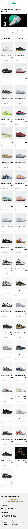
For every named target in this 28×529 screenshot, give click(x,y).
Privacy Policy (20, 522)
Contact (3, 524)
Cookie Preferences (12, 524)
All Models (7, 38)
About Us (11, 522)
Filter (20, 38)
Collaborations (16, 521)
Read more (5, 35)
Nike (7, 7)
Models (8, 521)
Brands (3, 521)
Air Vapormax (14, 7)
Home (3, 7)
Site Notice (4, 522)
